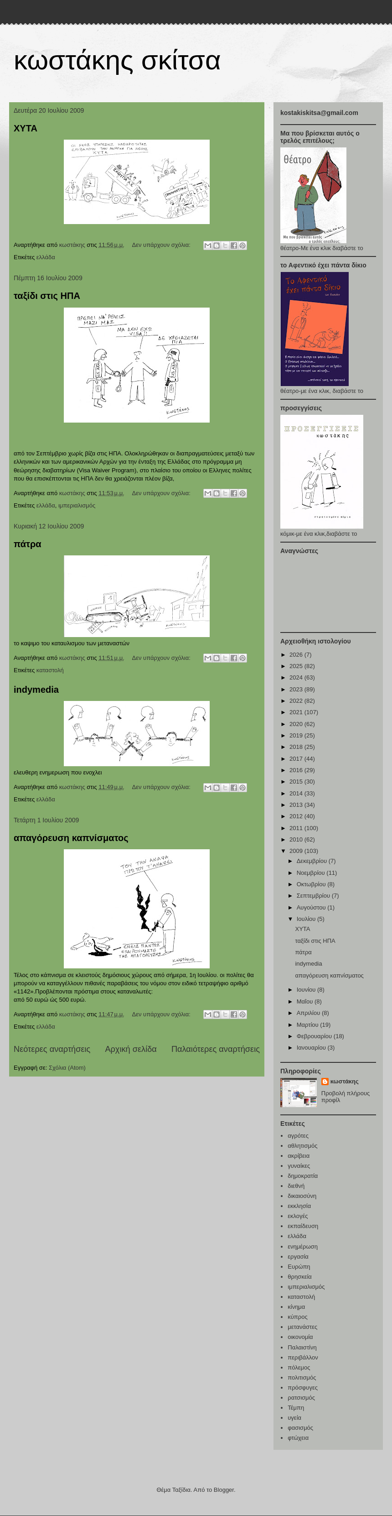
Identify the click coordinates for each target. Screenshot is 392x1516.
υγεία (294, 1417)
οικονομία (300, 1336)
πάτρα (27, 544)
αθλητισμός (302, 1145)
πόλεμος (299, 1367)
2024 (296, 677)
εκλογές (298, 1216)
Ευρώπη (299, 1266)
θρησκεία (300, 1276)
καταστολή (50, 670)
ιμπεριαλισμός (76, 505)
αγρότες (298, 1135)
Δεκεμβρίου (313, 860)
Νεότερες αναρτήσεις (52, 1049)
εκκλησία (299, 1205)
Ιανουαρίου (312, 1047)
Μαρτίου (308, 1024)
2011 (296, 828)
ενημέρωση (303, 1246)
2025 (296, 666)
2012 (296, 816)
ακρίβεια (298, 1155)
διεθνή (296, 1185)
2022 (296, 700)
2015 (296, 781)
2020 (296, 724)
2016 (296, 770)
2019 (296, 735)
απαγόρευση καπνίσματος (71, 838)
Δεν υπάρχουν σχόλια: (162, 244)
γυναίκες (299, 1165)
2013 (296, 804)
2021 (296, 712)
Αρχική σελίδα (130, 1049)
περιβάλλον (303, 1357)
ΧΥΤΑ (25, 128)
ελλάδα (45, 257)
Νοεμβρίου (312, 872)
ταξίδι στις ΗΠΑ (47, 296)
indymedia (36, 690)
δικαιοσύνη (302, 1195)
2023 (296, 689)
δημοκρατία (303, 1175)
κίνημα (296, 1306)
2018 (296, 746)
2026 (296, 654)
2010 (296, 839)
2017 (296, 758)
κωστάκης (344, 1081)
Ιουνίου (307, 989)
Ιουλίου (307, 918)
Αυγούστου (312, 907)
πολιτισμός (302, 1377)
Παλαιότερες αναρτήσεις (215, 1049)
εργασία (298, 1256)
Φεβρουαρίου (315, 1036)
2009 (296, 850)
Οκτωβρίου (312, 884)
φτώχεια (298, 1437)
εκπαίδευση (303, 1226)
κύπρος (297, 1316)
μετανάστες (302, 1326)
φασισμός (300, 1427)
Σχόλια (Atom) (67, 1067)
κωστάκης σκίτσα (117, 60)
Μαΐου (306, 1001)
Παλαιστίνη (302, 1347)
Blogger (224, 1489)
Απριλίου (309, 1012)
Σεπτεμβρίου (314, 895)
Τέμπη (296, 1407)
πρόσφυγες (303, 1387)
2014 (296, 793)
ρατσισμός (301, 1397)
